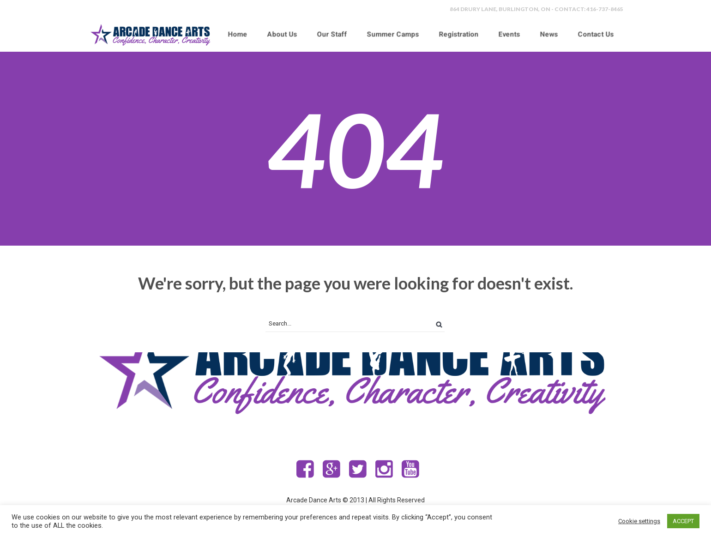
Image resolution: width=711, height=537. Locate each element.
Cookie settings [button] (639, 521)
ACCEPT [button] (683, 521)
